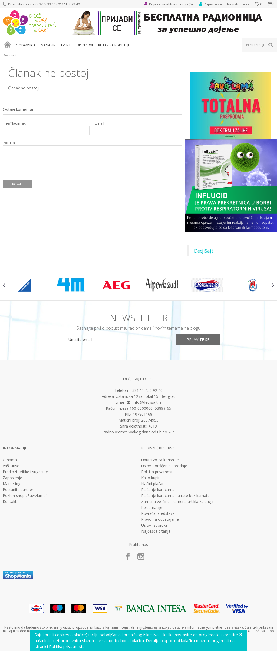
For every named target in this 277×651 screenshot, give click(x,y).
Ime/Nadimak (14, 123)
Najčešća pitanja (155, 531)
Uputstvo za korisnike (160, 460)
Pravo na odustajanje (160, 519)
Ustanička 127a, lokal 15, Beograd (146, 396)
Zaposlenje (12, 478)
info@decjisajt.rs (147, 402)
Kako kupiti (150, 478)
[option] (25, 285)
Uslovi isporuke (154, 525)
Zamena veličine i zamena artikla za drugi (177, 501)
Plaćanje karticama (157, 490)
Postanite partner (18, 490)
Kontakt (10, 501)
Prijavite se (198, 339)
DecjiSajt (203, 251)
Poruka (9, 143)
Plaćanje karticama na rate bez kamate (175, 495)
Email (99, 123)
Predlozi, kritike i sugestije (25, 472)
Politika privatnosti (157, 472)
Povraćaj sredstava (158, 513)
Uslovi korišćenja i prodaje (164, 466)
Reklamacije (151, 507)
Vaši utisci (11, 466)
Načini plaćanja (154, 484)
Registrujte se (238, 4)
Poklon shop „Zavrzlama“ (25, 495)
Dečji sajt (10, 55)
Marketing (11, 484)
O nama (10, 460)
